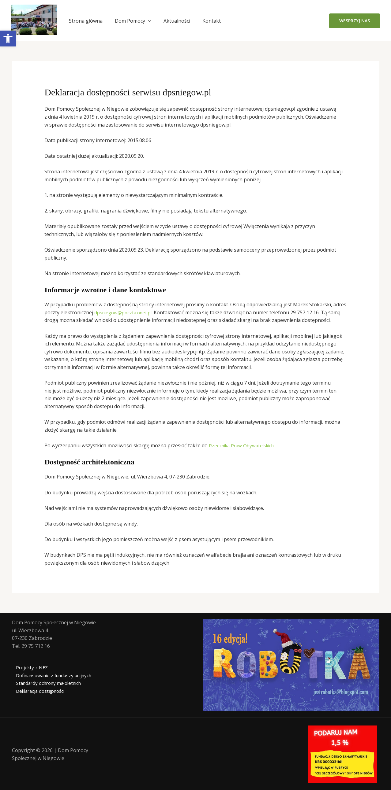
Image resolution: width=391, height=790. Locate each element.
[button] (354, 20)
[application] (148, 20)
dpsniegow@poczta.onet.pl (125, 312)
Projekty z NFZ (29, 667)
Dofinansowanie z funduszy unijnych (54, 675)
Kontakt (211, 20)
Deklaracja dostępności (38, 691)
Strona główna (86, 20)
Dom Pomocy (133, 20)
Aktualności (177, 20)
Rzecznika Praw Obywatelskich (244, 445)
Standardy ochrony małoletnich (47, 683)
